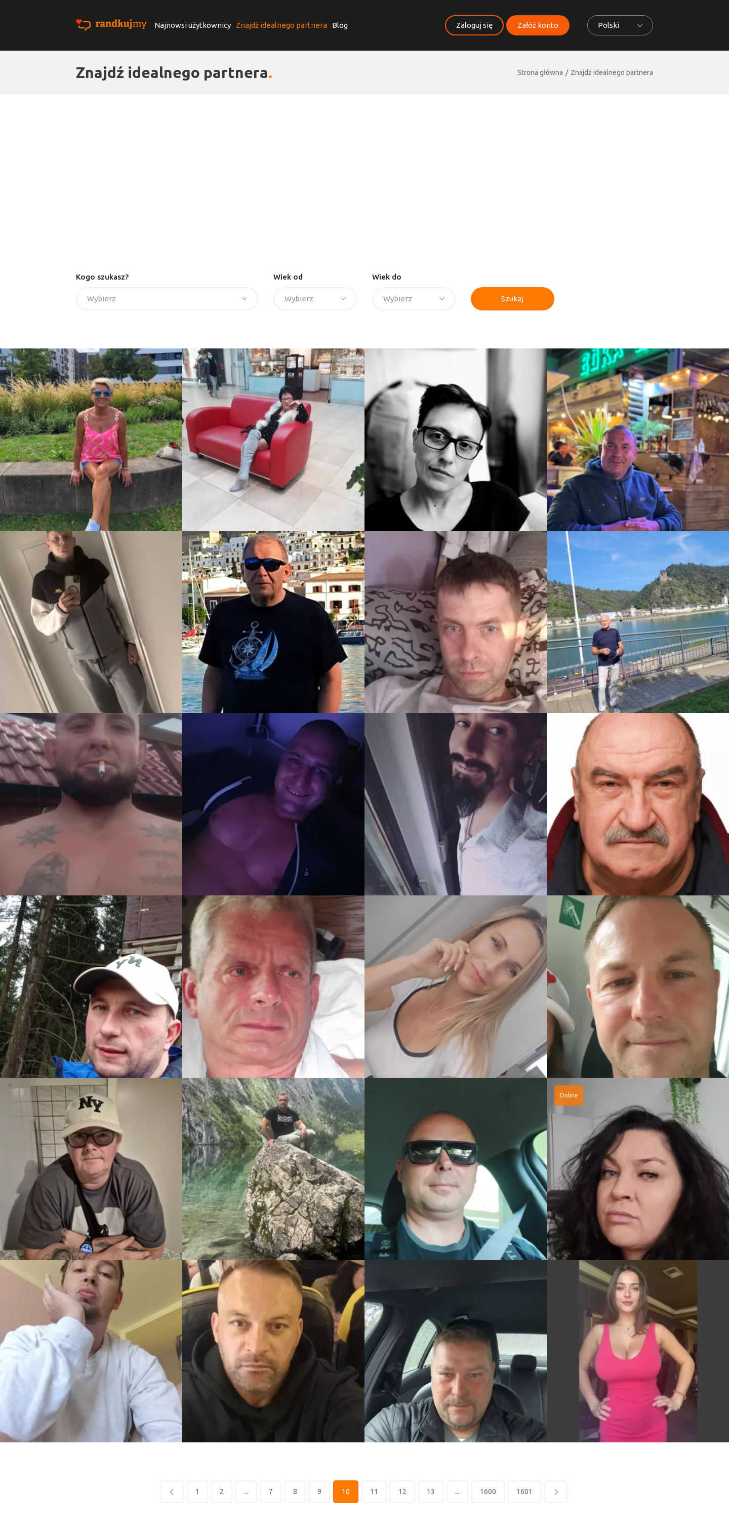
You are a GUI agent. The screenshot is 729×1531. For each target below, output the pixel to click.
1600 (488, 1491)
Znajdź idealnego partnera (281, 25)
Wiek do (386, 276)
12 (402, 1491)
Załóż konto (537, 25)
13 (431, 1491)
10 (346, 1491)
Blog (340, 25)
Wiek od (288, 276)
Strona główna (540, 72)
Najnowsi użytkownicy (192, 25)
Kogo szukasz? (102, 276)
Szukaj (512, 298)
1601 (524, 1491)
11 (374, 1491)
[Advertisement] (364, 170)
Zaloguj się (474, 25)
